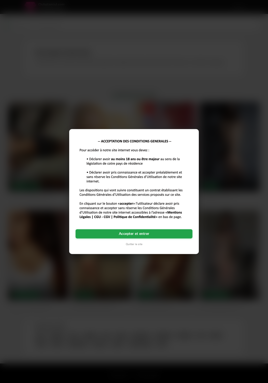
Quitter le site (134, 244)
